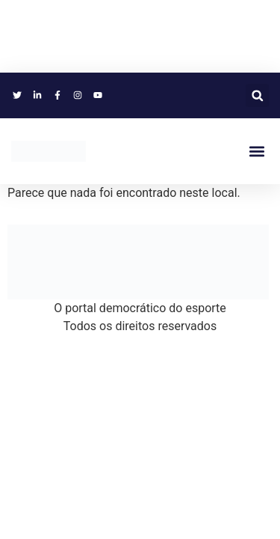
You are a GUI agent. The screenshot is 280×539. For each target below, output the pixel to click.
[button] (257, 95)
